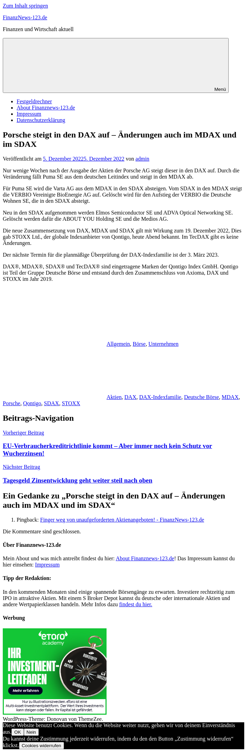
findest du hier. (136, 604)
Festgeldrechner (34, 101)
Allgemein (118, 344)
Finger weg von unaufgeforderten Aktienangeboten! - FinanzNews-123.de (122, 520)
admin (142, 159)
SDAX (51, 403)
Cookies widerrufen (41, 745)
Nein (31, 732)
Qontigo (32, 403)
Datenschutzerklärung (41, 120)
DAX (131, 397)
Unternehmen (163, 344)
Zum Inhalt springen (25, 6)
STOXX (71, 403)
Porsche (11, 403)
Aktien (114, 397)
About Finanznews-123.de (46, 108)
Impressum (29, 114)
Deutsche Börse (201, 397)
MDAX (230, 397)
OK (17, 732)
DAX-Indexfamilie (160, 397)
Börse (139, 344)
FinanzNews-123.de (25, 17)
